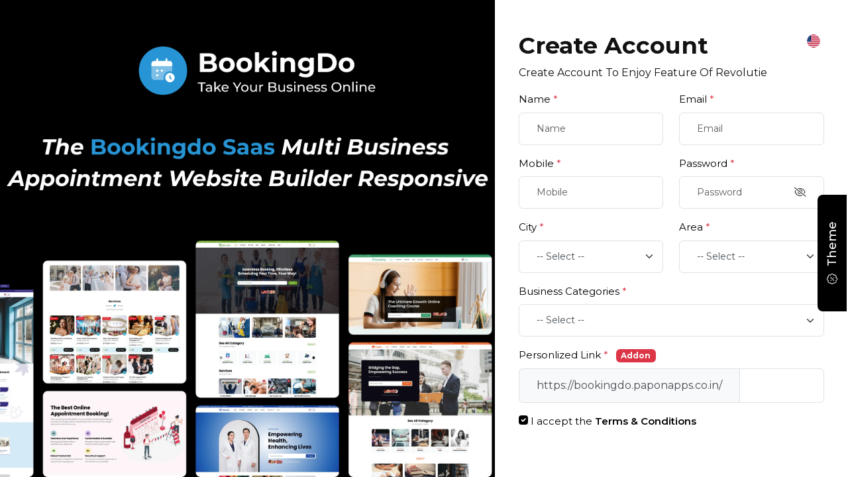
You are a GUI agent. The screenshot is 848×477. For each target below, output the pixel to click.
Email (696, 99)
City (531, 227)
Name (538, 99)
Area (694, 227)
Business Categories (573, 291)
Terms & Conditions (645, 421)
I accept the (613, 421)
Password (707, 163)
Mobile (540, 163)
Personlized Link (563, 354)
